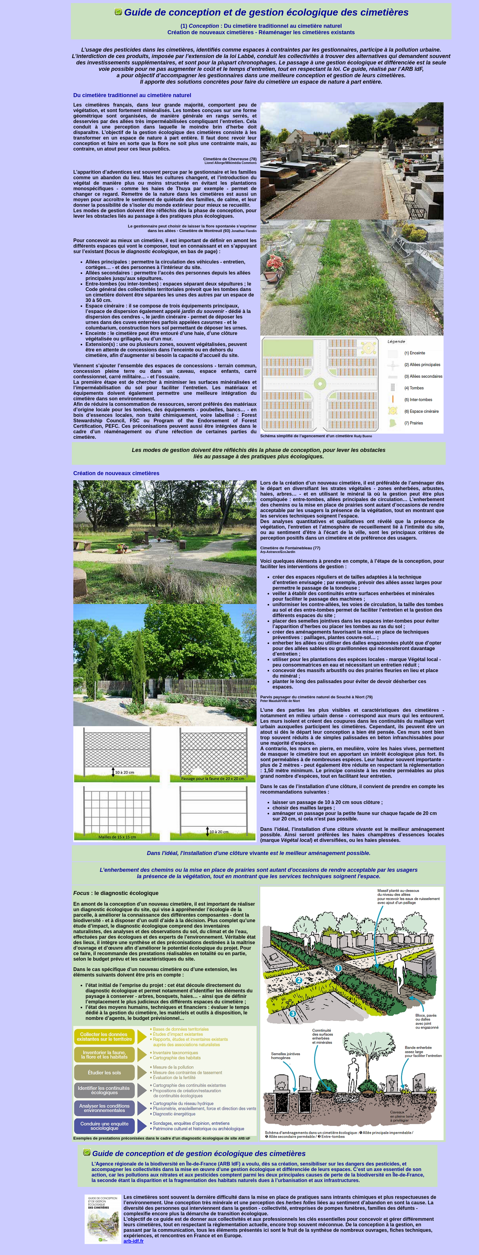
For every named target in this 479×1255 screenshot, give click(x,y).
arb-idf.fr (134, 1241)
